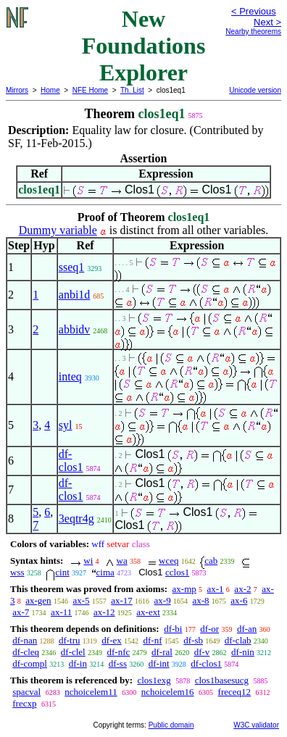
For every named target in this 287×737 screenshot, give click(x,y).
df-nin (242, 651)
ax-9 (162, 600)
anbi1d (75, 294)
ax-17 (122, 600)
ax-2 (242, 588)
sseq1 (72, 267)
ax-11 (61, 612)
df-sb (193, 640)
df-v (202, 651)
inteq (70, 376)
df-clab (238, 640)
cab (210, 560)
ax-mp (184, 588)
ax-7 (20, 612)
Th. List (132, 90)
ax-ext (147, 612)
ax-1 (215, 588)
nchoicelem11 (91, 691)
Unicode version (255, 90)
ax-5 (80, 600)
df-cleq (25, 651)
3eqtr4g (76, 518)
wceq (168, 560)
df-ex (111, 640)
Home (50, 90)
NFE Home (90, 90)
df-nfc (118, 651)
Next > (267, 22)
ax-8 (200, 600)
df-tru (69, 640)
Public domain (171, 725)
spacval (26, 691)
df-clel (73, 651)
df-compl (29, 663)
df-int (159, 663)
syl (65, 425)
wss (17, 572)
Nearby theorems (253, 32)
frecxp (24, 703)
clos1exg (153, 680)
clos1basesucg (222, 680)
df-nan (24, 640)
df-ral (161, 651)
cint (62, 572)
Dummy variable (58, 230)
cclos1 (177, 572)
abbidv (75, 329)
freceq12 (234, 691)
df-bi (173, 628)
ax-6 (238, 600)
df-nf (152, 640)
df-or (209, 628)
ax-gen (38, 600)
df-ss (118, 663)
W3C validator (256, 725)
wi (88, 560)
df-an (247, 628)
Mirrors (17, 90)
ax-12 (104, 612)
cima (105, 572)
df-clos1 (71, 460)
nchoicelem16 (167, 691)
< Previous (253, 11)
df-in (78, 663)
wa (122, 560)
